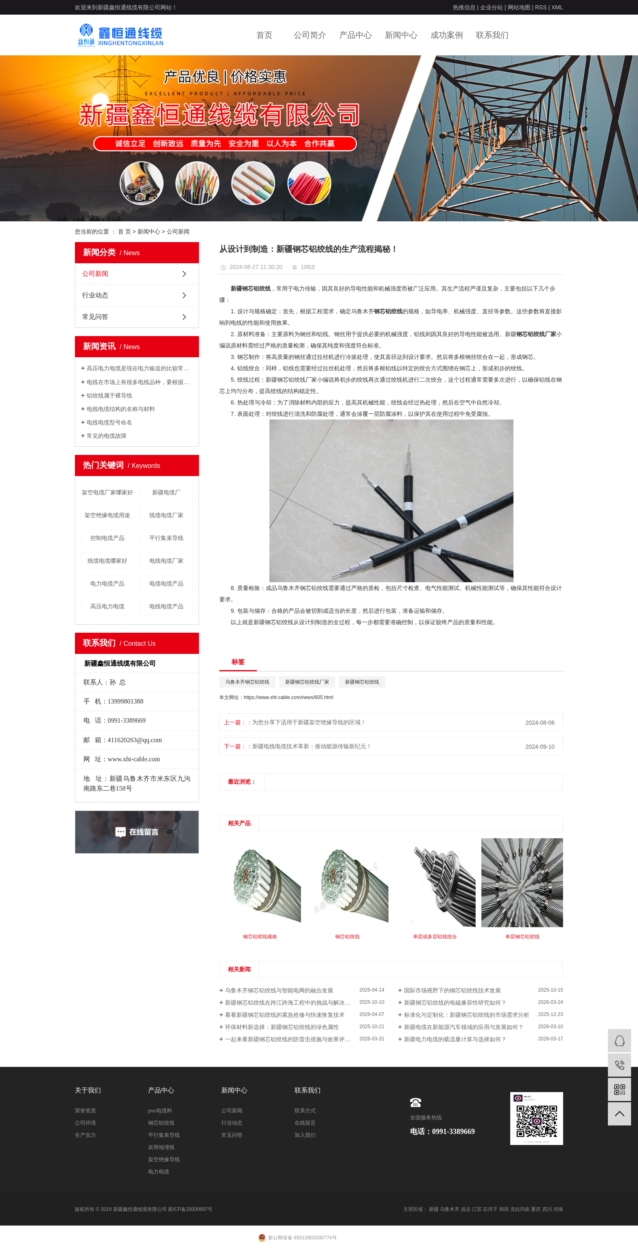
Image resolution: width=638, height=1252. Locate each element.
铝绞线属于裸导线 (109, 395)
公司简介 (310, 35)
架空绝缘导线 (164, 1159)
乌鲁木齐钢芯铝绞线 (247, 682)
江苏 (477, 1209)
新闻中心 (401, 35)
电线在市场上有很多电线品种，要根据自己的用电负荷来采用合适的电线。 (140, 382)
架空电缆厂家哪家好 (107, 492)
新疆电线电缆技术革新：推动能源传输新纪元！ (312, 746)
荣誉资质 (85, 1111)
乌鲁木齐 (449, 1209)
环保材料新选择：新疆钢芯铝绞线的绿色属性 (282, 1027)
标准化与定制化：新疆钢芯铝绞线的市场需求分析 (466, 1015)
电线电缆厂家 (166, 560)
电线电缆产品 (166, 606)
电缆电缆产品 (166, 583)
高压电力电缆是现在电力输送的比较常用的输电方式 (140, 368)
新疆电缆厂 (166, 492)
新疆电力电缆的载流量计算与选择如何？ (455, 1039)
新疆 (434, 1209)
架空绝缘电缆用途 (107, 515)
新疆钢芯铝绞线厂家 (307, 682)
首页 (264, 35)
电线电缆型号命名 (109, 422)
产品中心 (355, 35)
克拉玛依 (520, 1209)
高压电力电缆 (107, 606)
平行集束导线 (166, 538)
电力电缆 (158, 1172)
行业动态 (95, 295)
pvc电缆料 (160, 1111)
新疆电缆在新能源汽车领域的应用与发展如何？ (464, 1027)
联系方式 (305, 1111)
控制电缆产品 (107, 538)
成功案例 (446, 35)
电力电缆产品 (107, 583)
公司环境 (85, 1123)
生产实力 (85, 1135)
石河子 (490, 1209)
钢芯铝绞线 (161, 1123)
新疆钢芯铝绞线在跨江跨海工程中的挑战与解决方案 (290, 1002)
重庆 (536, 1209)
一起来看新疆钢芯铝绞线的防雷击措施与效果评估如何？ (296, 1039)
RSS (541, 7)
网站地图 (519, 7)
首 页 (124, 231)
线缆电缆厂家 (166, 515)
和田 (504, 1209)
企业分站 (491, 7)
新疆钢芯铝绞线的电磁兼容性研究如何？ (455, 1002)
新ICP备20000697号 (190, 1209)
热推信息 (464, 7)
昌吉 (466, 1209)
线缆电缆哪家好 (107, 560)
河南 (558, 1209)
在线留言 (305, 1123)
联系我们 (492, 35)
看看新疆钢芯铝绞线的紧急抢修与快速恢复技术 (285, 1015)
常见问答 (95, 316)
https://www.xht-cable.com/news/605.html (288, 697)
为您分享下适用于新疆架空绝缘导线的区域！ (309, 722)
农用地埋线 (161, 1147)
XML (557, 7)
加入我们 (305, 1135)
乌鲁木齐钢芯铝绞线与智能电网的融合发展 (279, 990)
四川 (547, 1209)
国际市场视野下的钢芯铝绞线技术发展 (452, 990)
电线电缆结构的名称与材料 (121, 409)
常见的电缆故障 (107, 436)
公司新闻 (178, 231)
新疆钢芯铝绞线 (362, 682)
